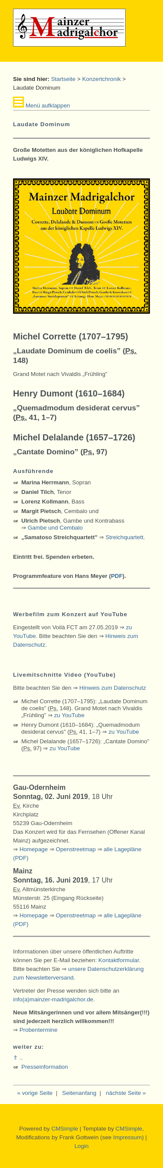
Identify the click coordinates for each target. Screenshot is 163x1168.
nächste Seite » (126, 1093)
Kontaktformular (118, 960)
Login (81, 1146)
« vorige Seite (35, 1093)
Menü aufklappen (41, 105)
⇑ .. (18, 1057)
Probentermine (38, 1030)
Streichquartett (124, 537)
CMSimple (64, 1128)
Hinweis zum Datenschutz (113, 688)
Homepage (34, 849)
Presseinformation (44, 1067)
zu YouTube (69, 715)
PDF (117, 576)
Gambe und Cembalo (55, 527)
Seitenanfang (79, 1093)
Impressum (127, 1137)
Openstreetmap (76, 849)
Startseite (63, 79)
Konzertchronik (101, 79)
